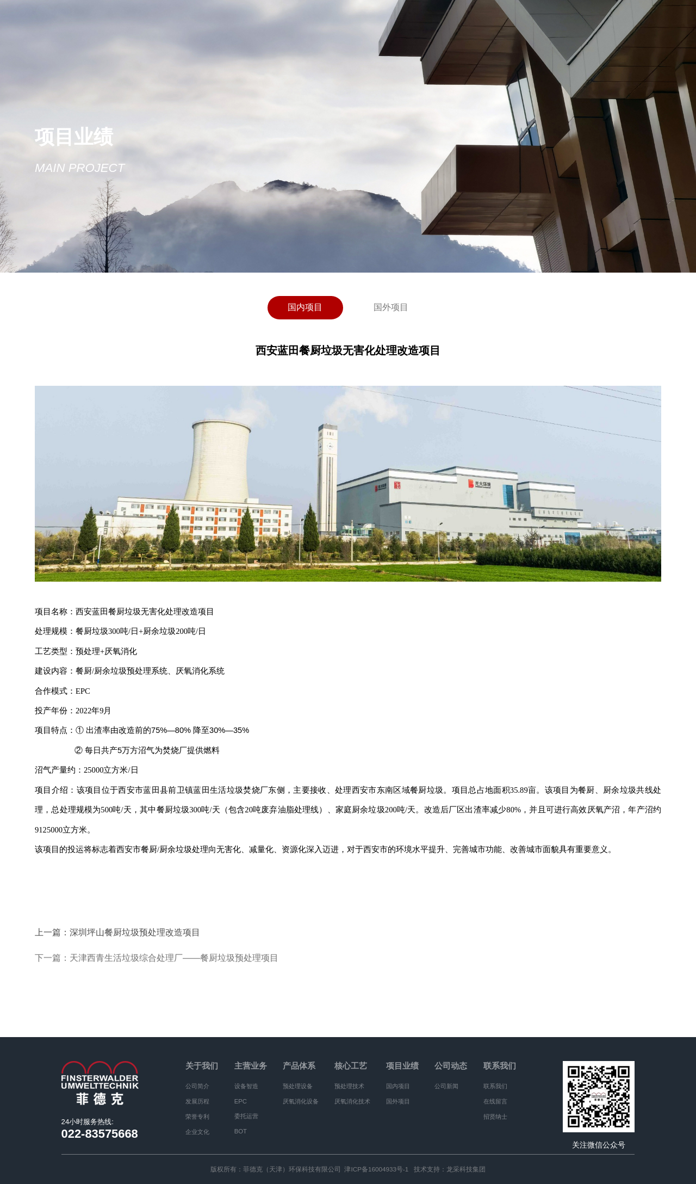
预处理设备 (298, 1086)
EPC (240, 1101)
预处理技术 (349, 1086)
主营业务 (250, 1066)
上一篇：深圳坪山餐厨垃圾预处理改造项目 (117, 933)
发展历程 (197, 1101)
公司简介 (197, 1086)
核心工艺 (350, 1066)
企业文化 (197, 1131)
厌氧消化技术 (352, 1101)
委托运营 (246, 1116)
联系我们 (499, 1066)
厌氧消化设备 (301, 1101)
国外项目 (391, 306)
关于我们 (201, 1066)
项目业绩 (402, 1066)
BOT (240, 1131)
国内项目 (305, 306)
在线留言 (495, 1101)
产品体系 (299, 1066)
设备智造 (246, 1086)
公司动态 (450, 1066)
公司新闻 (446, 1086)
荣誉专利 (197, 1116)
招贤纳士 (495, 1116)
